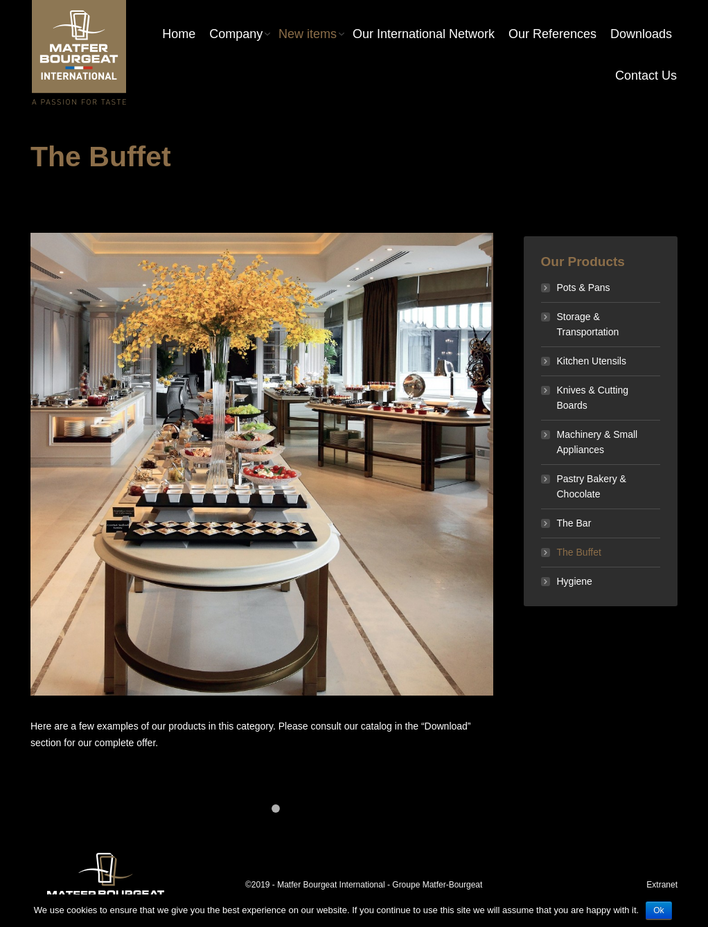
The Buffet (579, 552)
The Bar (574, 523)
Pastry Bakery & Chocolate (591, 486)
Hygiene (574, 581)
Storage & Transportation (588, 324)
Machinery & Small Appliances (597, 442)
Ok (658, 910)
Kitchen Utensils (591, 361)
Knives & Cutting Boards (593, 398)
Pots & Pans (583, 287)
